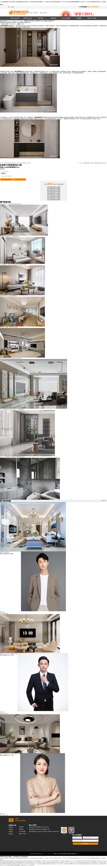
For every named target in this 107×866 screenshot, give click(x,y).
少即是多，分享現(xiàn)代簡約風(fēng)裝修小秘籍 (33, 279)
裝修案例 (53, 18)
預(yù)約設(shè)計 (4, 613)
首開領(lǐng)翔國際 (4, 552)
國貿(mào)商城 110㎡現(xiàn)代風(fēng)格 (10, 753)
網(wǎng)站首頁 (15, 18)
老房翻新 (79, 18)
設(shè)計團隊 (66, 18)
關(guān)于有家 (92, 18)
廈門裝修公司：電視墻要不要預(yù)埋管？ (33, 219)
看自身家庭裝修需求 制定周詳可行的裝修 (33, 383)
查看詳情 (2, 612)
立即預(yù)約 (85, 843)
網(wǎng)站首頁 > (13, 21)
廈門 (12, 7)
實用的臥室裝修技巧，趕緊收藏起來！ (33, 250)
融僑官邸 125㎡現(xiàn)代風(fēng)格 (9, 653)
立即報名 (13, 179)
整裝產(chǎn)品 (28, 18)
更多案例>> (104, 500)
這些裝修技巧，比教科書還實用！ (33, 311)
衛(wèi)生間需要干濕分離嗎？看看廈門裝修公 (33, 478)
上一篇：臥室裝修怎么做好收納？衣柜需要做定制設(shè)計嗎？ (15, 163)
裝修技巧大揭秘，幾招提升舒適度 (33, 342)
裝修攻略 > (21, 21)
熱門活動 (40, 18)
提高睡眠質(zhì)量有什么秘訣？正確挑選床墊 (33, 432)
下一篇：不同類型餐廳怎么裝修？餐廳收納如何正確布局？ (92, 163)
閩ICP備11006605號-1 (48, 853)
